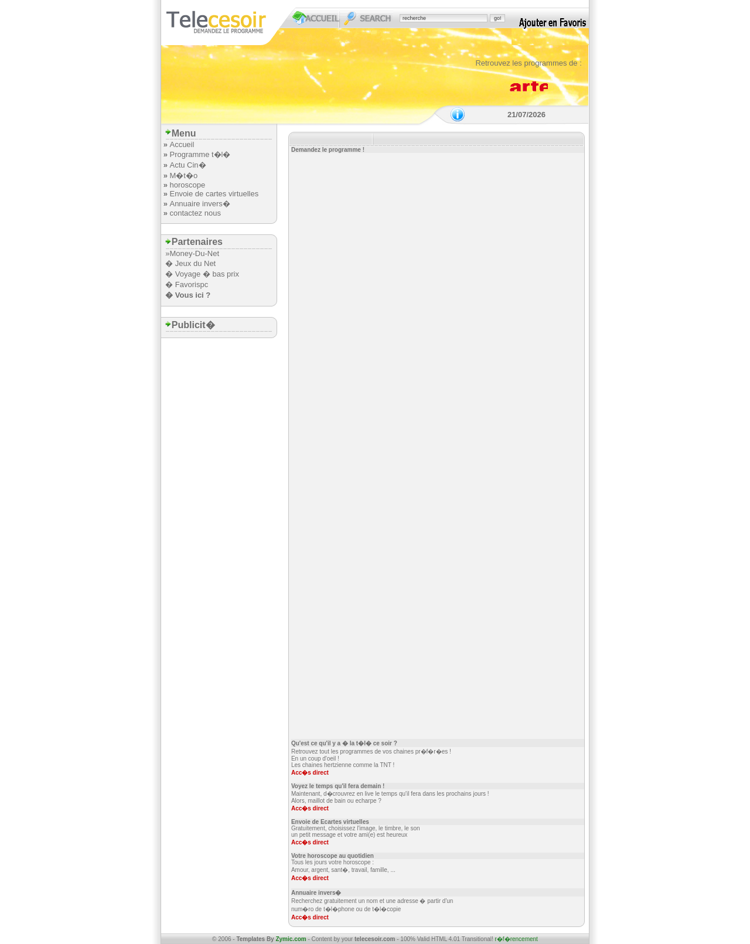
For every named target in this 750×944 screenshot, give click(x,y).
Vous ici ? (192, 295)
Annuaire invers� (199, 203)
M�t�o (183, 175)
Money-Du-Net (194, 253)
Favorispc (191, 284)
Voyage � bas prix (207, 274)
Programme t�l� (199, 154)
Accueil (181, 144)
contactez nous (194, 213)
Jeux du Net (195, 263)
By (286, 939)
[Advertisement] (311, 85)
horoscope (187, 184)
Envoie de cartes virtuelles (213, 193)
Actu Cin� (187, 165)
